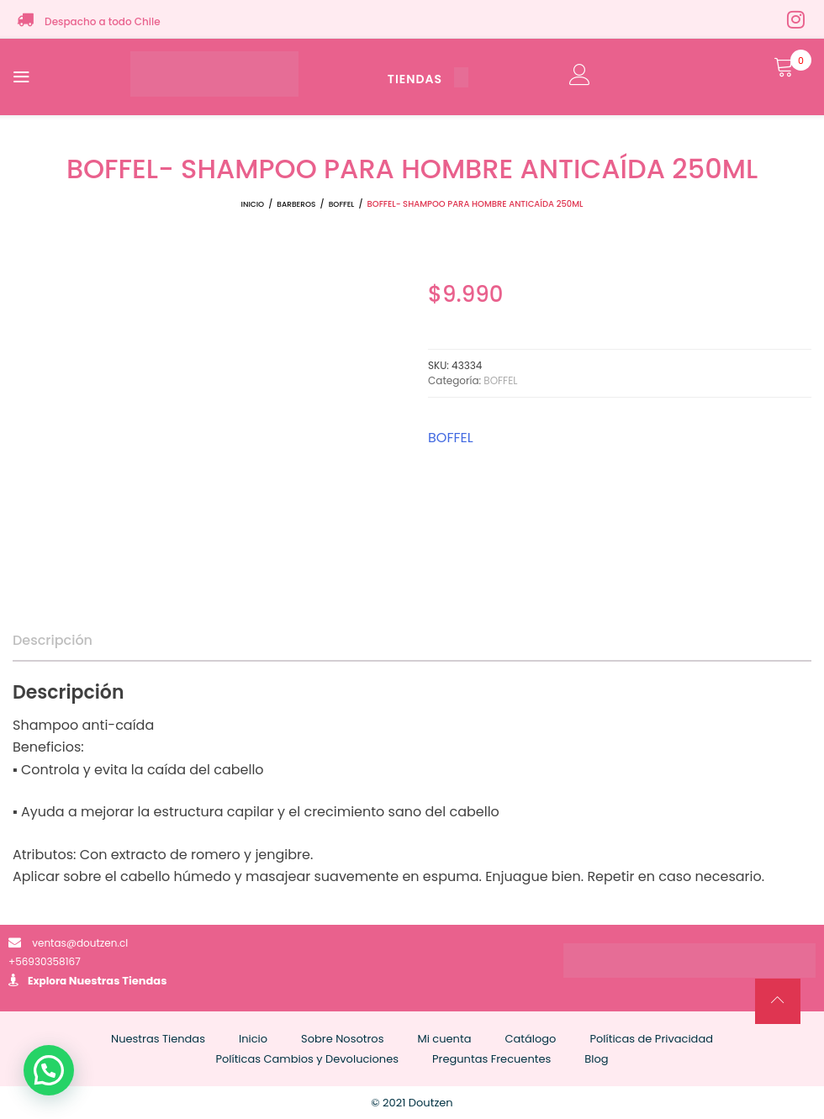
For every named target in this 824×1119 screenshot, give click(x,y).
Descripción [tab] (52, 640)
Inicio (253, 204)
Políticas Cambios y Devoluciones (307, 1059)
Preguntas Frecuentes (491, 1059)
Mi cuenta (444, 1039)
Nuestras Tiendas (118, 981)
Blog (596, 1059)
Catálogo (530, 1039)
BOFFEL (342, 204)
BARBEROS (296, 204)
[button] (49, 1070)
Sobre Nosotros (342, 1039)
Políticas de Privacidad (651, 1039)
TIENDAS (428, 79)
